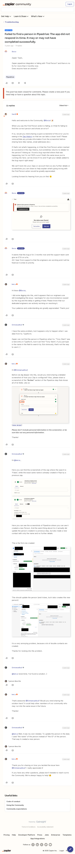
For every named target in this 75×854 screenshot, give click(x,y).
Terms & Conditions (28, 827)
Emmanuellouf (17, 325)
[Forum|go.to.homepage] (17, 4)
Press (39, 835)
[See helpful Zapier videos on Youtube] (50, 844)
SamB (14, 114)
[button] (70, 4)
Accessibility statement (45, 827)
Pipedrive (10, 77)
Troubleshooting (12, 22)
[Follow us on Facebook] (33, 844)
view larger (17, 425)
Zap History (27, 136)
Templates (67, 835)
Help (14, 835)
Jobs (47, 835)
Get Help (6, 16)
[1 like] (13, 681)
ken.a (14, 284)
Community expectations (16, 809)
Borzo (14, 52)
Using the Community (15, 805)
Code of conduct (13, 801)
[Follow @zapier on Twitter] (46, 844)
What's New (38, 16)
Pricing (7, 835)
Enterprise (55, 835)
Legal (62, 851)
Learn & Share (21, 16)
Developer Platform (26, 835)
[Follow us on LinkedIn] (37, 844)
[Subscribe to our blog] (41, 844)
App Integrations (37, 838)
